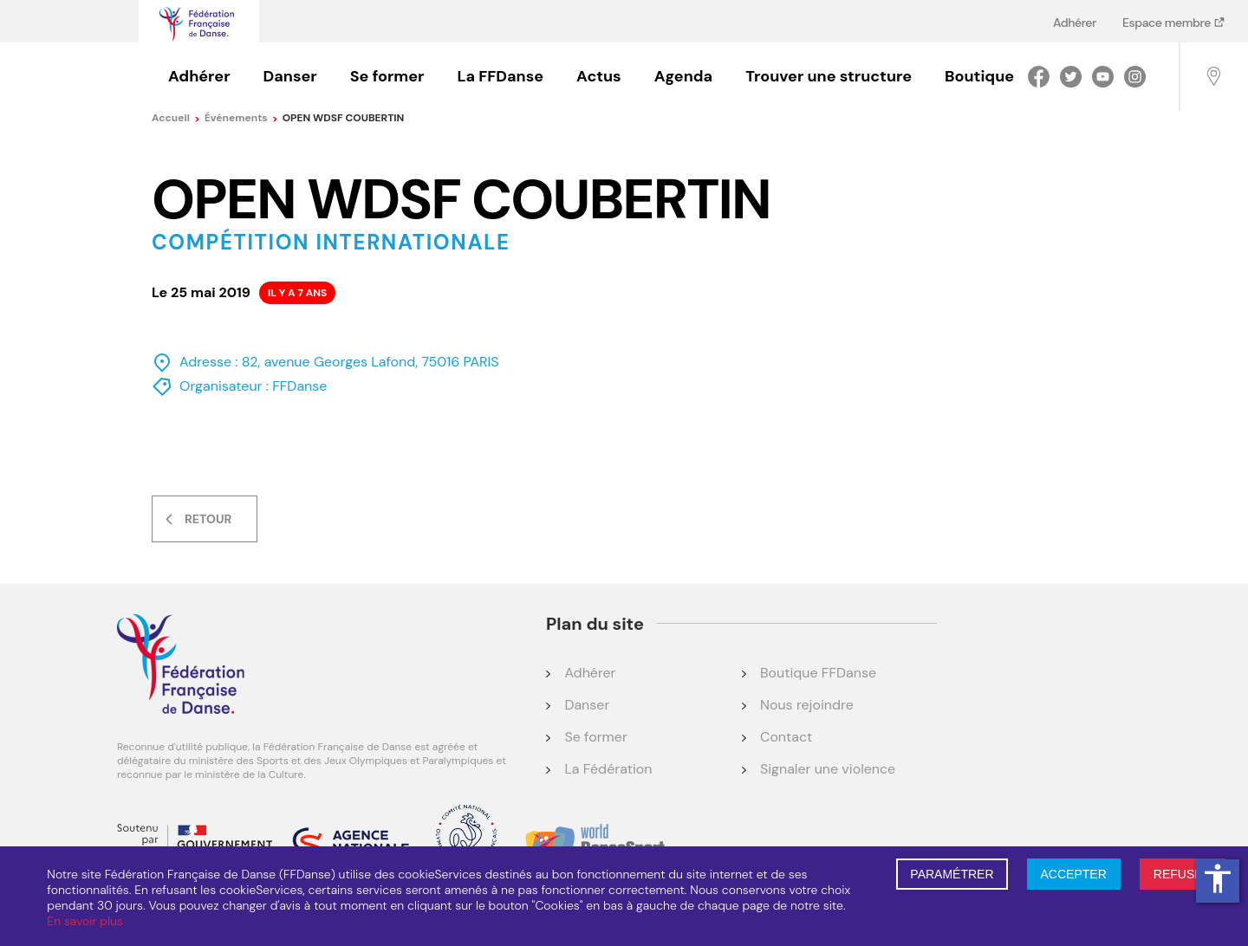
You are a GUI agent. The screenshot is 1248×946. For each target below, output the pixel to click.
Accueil (176, 118)
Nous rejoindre (807, 705)
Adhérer (1074, 22)
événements (241, 118)
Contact (786, 737)
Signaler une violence (827, 769)
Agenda (683, 76)
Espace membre (1167, 22)
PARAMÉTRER (951, 874)
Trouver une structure (828, 76)
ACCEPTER (1074, 874)
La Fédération (608, 769)
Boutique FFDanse (818, 673)
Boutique (979, 76)
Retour (208, 519)
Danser (290, 76)
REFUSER (1183, 874)
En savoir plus (84, 921)
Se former (387, 76)
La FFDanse (500, 76)
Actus (598, 76)
